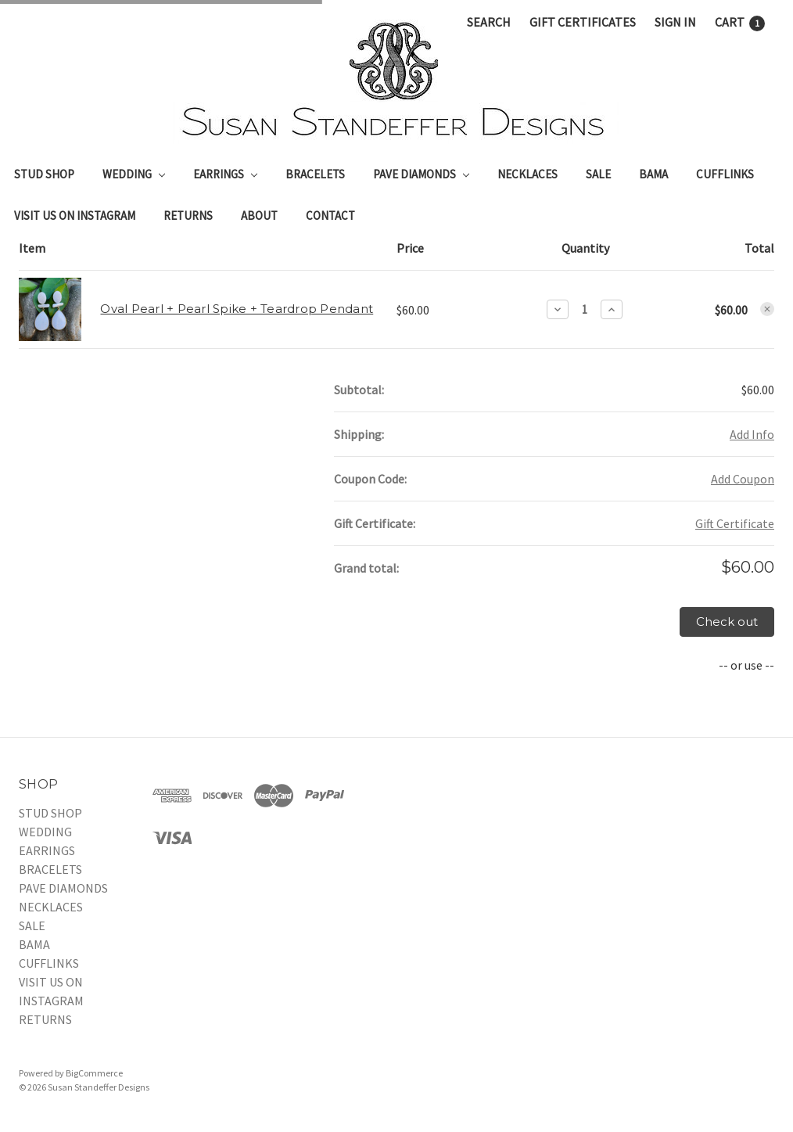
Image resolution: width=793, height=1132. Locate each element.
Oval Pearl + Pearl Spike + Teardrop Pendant (236, 308)
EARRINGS (225, 174)
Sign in (675, 22)
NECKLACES (527, 174)
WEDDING (133, 174)
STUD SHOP (44, 174)
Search (489, 22)
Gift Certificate (734, 523)
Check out (727, 621)
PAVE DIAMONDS (421, 174)
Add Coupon (742, 479)
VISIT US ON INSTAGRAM (74, 215)
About (259, 215)
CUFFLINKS (725, 174)
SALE (598, 174)
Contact (330, 215)
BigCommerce (94, 1073)
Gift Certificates (582, 22)
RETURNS (188, 215)
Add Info (752, 434)
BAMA (653, 174)
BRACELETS (315, 174)
